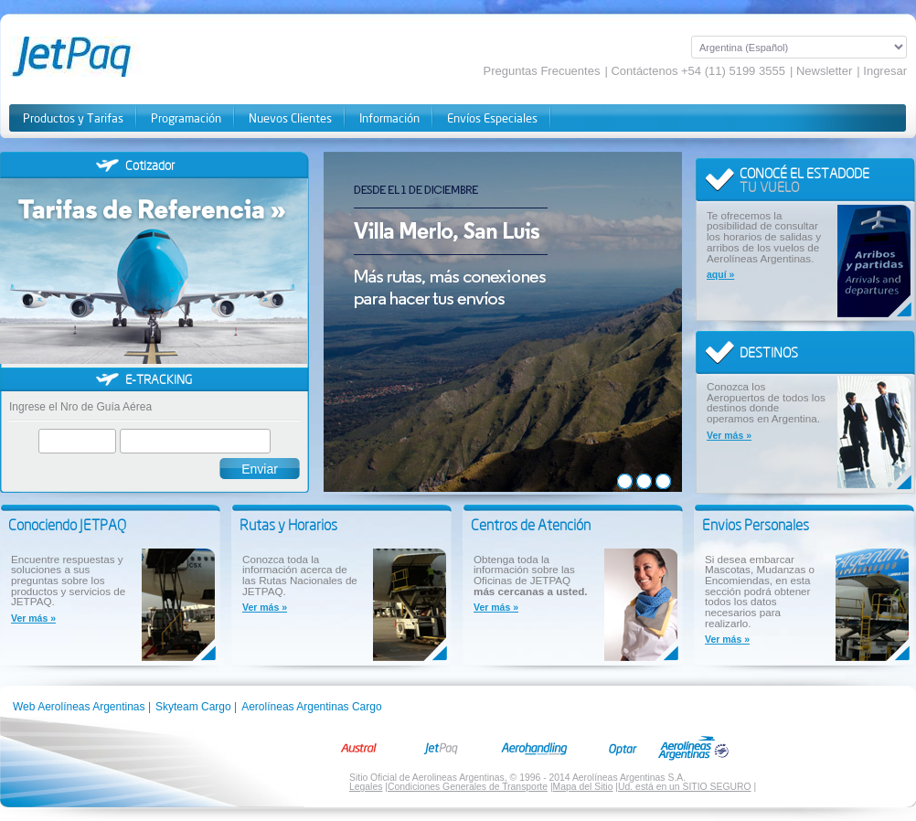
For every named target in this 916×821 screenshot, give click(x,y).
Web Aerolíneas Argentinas (79, 706)
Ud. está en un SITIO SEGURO (684, 787)
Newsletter (824, 71)
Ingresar (885, 71)
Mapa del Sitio (583, 787)
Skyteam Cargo (193, 706)
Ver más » (729, 436)
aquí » (720, 275)
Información (389, 118)
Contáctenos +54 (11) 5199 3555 (697, 71)
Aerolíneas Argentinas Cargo (311, 706)
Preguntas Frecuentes (542, 71)
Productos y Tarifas (73, 118)
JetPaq (93, 57)
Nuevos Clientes (290, 118)
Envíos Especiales (492, 118)
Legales (365, 787)
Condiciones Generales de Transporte (468, 787)
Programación (186, 118)
